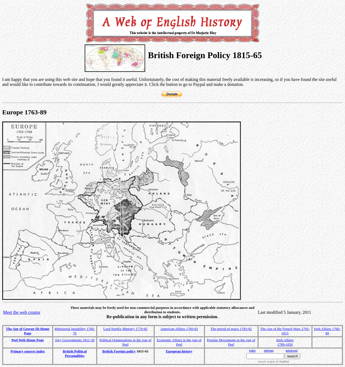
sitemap (269, 350)
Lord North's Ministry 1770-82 (125, 329)
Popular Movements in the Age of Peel (231, 342)
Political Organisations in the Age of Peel (125, 342)
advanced (291, 350)
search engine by (273, 361)
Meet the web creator (21, 312)
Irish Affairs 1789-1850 (285, 342)
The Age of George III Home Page (27, 331)
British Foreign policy (119, 351)
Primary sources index (27, 351)
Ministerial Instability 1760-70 (74, 331)
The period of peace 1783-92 (231, 329)
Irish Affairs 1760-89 (327, 331)
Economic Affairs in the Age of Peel (179, 342)
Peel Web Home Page (28, 340)
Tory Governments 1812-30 (75, 340)
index (252, 350)
